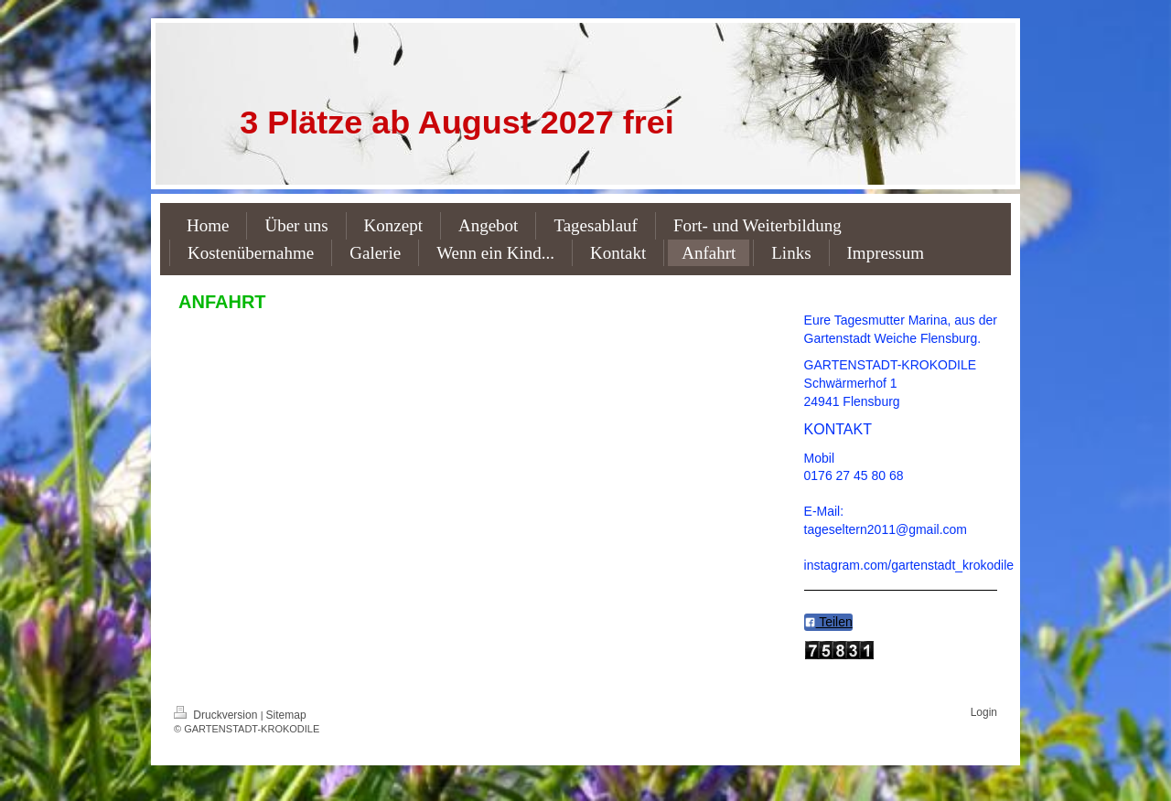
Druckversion (217, 715)
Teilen (828, 621)
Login (984, 712)
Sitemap (286, 715)
